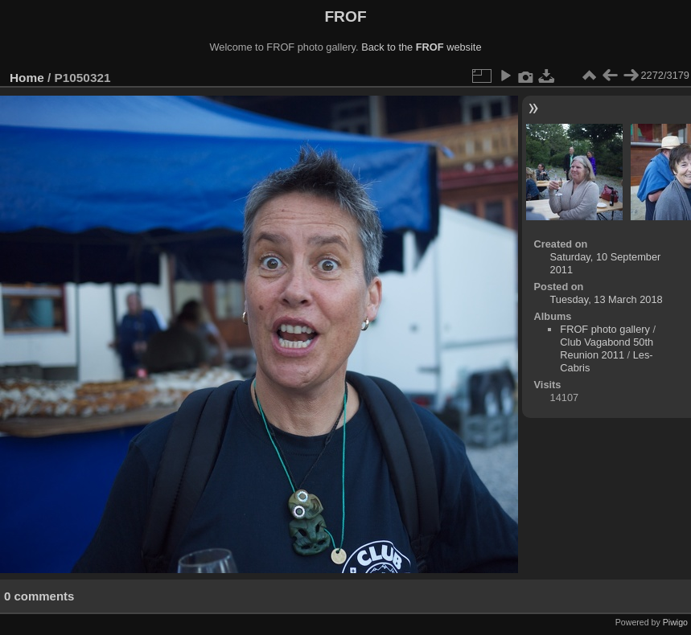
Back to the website (421, 47)
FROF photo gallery (605, 329)
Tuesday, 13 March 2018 (606, 299)
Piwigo (675, 622)
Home (27, 77)
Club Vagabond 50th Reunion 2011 (606, 348)
